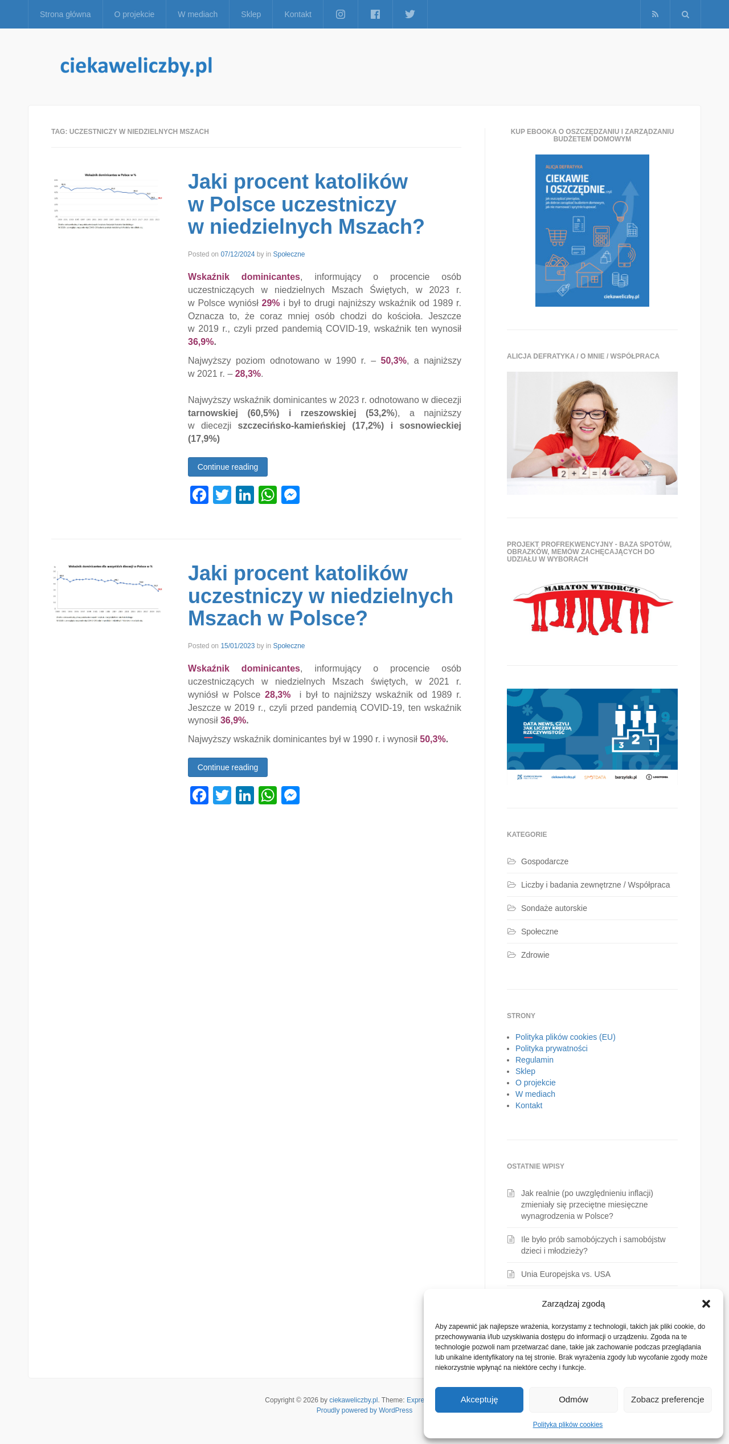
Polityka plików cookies (568, 1425)
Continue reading (228, 466)
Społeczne (289, 254)
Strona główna (65, 14)
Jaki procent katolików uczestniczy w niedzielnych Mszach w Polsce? (320, 596)
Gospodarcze (544, 861)
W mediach (198, 14)
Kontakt (297, 14)
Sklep (251, 14)
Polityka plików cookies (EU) (565, 1037)
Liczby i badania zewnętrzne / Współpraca (595, 884)
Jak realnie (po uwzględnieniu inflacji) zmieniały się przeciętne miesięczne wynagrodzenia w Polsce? (587, 1205)
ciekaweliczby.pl (353, 1400)
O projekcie (134, 14)
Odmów (573, 1399)
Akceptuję (479, 1399)
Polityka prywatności (551, 1048)
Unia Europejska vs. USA (566, 1274)
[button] (706, 1303)
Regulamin (534, 1059)
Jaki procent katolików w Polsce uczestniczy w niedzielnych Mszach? (306, 204)
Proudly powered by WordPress (365, 1410)
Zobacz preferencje (667, 1399)
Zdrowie (535, 954)
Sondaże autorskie (554, 908)
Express (419, 1400)
